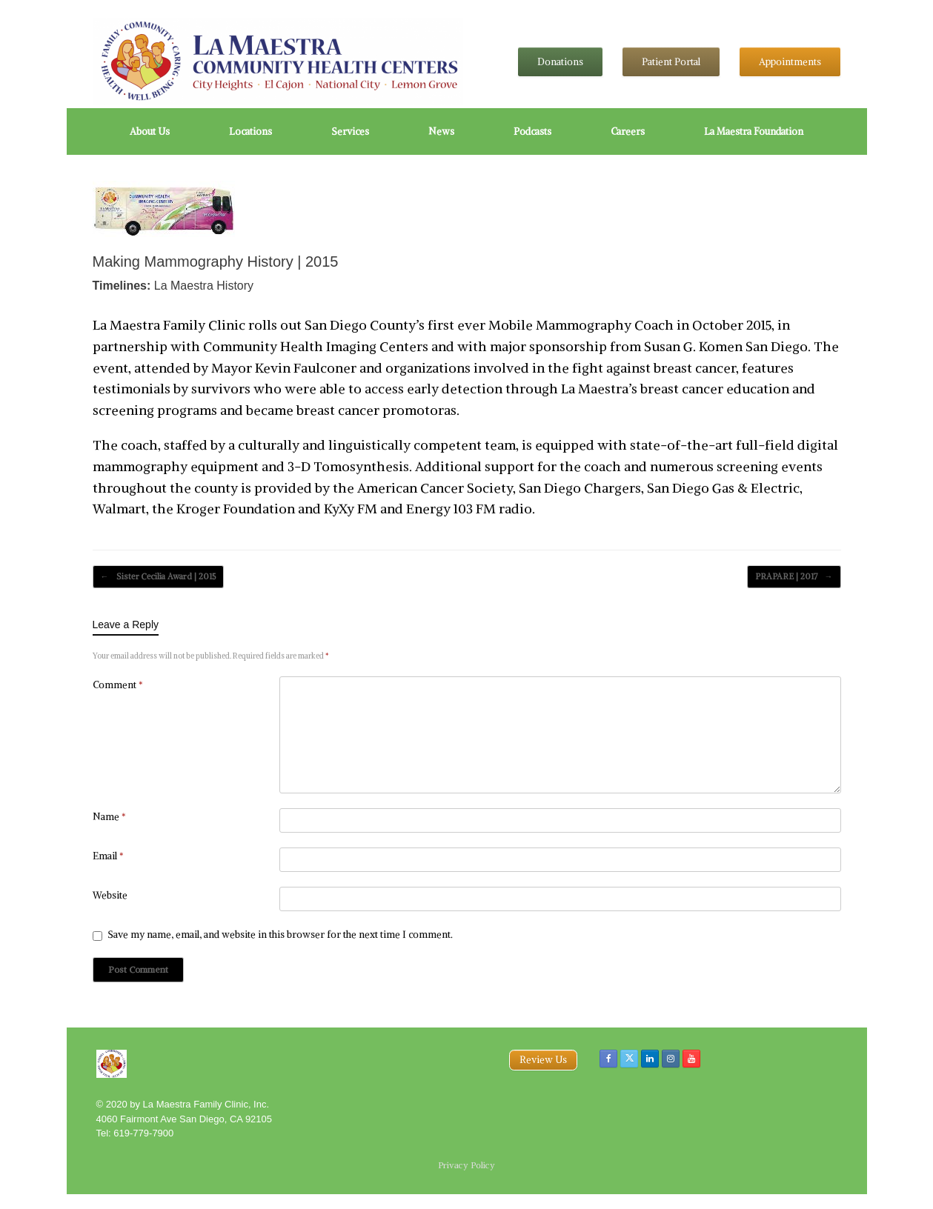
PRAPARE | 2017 (794, 576)
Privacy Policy (466, 1165)
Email (108, 856)
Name (109, 816)
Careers (628, 131)
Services (350, 131)
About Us (150, 131)
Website (110, 895)
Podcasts (532, 131)
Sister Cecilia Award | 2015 (158, 576)
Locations (250, 131)
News (441, 131)
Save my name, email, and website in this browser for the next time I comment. (280, 934)
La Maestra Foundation (753, 131)
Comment (118, 685)
